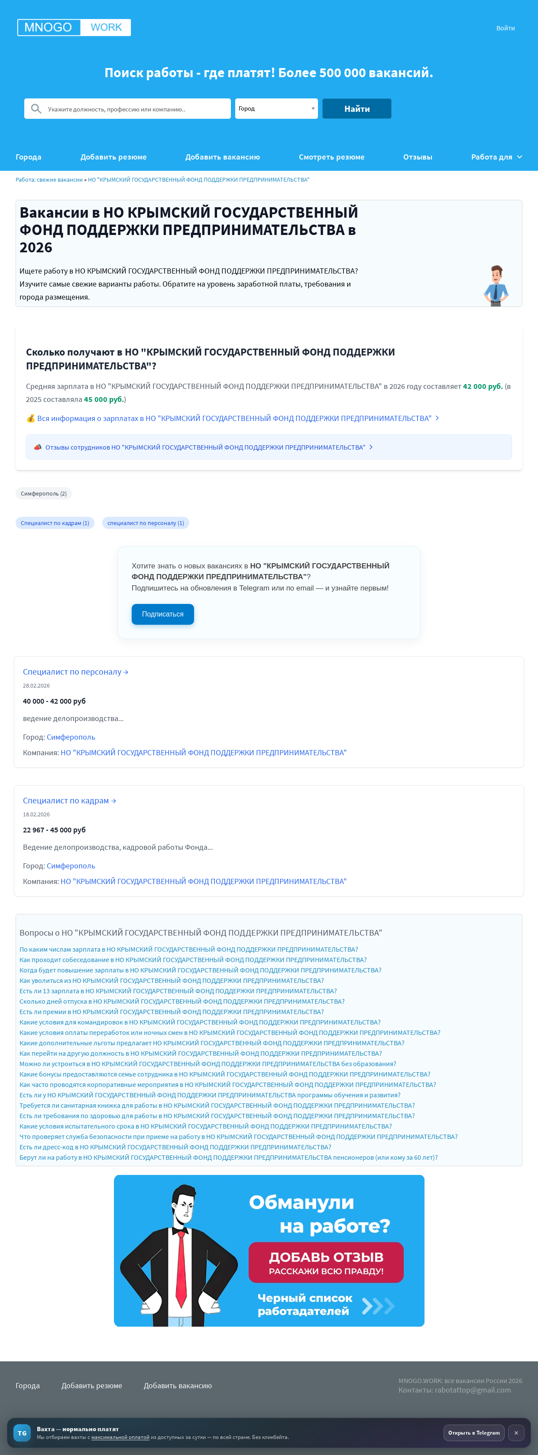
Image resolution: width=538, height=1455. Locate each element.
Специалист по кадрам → (69, 800)
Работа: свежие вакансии (49, 179)
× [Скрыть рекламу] (516, 1432)
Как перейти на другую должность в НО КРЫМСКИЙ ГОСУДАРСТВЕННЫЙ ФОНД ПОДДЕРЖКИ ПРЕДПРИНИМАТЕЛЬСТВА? (200, 1053)
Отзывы (417, 157)
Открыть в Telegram (474, 1432)
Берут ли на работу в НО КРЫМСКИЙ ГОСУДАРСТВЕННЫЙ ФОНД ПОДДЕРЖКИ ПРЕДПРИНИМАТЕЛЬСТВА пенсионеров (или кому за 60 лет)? (228, 1157)
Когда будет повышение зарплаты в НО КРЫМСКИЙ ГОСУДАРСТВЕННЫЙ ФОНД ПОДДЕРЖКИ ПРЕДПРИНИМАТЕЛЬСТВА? (200, 970)
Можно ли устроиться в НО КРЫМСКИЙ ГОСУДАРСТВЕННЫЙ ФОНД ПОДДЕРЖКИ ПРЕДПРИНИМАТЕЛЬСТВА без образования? (207, 1063)
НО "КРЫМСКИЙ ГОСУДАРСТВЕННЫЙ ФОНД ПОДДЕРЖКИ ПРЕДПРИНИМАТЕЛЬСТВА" (199, 179)
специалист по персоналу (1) (145, 523)
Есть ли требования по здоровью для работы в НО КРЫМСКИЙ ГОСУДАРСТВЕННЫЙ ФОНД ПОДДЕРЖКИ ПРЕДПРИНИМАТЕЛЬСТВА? (217, 1115)
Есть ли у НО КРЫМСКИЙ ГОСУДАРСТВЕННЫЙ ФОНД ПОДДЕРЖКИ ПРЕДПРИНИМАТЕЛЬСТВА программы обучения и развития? (210, 1094)
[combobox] (276, 108)
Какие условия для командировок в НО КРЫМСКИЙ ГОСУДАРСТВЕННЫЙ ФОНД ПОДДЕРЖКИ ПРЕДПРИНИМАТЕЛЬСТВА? (200, 1022)
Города (29, 157)
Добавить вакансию (222, 157)
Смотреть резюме (332, 157)
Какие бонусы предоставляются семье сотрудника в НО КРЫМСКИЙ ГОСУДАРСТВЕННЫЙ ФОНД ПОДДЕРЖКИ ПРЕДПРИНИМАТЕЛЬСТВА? (225, 1074)
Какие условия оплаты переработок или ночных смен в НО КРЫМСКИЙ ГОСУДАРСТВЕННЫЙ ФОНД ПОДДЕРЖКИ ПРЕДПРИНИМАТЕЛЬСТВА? (230, 1032)
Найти (357, 108)
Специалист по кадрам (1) (55, 523)
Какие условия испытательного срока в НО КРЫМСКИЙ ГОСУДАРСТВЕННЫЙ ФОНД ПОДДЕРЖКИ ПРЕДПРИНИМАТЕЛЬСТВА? (205, 1126)
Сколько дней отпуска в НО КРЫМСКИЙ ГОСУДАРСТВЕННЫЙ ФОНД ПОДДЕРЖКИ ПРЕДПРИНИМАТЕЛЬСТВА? (182, 1001)
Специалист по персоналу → (75, 671)
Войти (505, 27)
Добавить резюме (114, 157)
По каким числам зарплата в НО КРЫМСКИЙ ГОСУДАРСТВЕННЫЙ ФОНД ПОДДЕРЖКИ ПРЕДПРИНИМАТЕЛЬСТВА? (188, 949)
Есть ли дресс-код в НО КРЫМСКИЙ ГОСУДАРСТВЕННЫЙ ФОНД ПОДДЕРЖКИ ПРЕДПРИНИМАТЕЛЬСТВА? (175, 1146)
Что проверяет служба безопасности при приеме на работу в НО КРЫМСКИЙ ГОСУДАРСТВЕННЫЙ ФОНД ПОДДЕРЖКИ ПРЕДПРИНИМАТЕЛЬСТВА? (238, 1136)
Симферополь (71, 737)
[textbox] (276, 108)
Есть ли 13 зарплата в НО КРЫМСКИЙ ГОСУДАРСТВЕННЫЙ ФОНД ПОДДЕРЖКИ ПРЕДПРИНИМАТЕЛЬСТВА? (178, 990)
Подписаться (163, 614)
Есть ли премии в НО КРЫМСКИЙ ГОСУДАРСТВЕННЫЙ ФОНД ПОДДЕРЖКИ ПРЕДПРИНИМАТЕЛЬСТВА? (171, 1011)
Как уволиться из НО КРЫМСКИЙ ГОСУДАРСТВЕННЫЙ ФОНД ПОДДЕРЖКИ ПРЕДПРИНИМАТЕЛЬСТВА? (171, 980)
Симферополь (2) (44, 493)
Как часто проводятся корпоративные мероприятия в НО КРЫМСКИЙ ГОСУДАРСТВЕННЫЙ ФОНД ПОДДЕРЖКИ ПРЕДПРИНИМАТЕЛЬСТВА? (227, 1084)
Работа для (496, 157)
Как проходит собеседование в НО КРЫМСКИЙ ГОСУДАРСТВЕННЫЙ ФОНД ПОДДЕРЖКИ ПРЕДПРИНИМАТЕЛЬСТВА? (193, 959)
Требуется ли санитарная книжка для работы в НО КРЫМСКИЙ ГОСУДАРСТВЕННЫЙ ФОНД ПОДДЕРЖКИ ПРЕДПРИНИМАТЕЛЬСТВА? (217, 1105)
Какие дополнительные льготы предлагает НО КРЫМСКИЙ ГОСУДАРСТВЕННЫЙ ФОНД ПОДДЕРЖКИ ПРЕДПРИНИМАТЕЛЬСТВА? (212, 1042)
